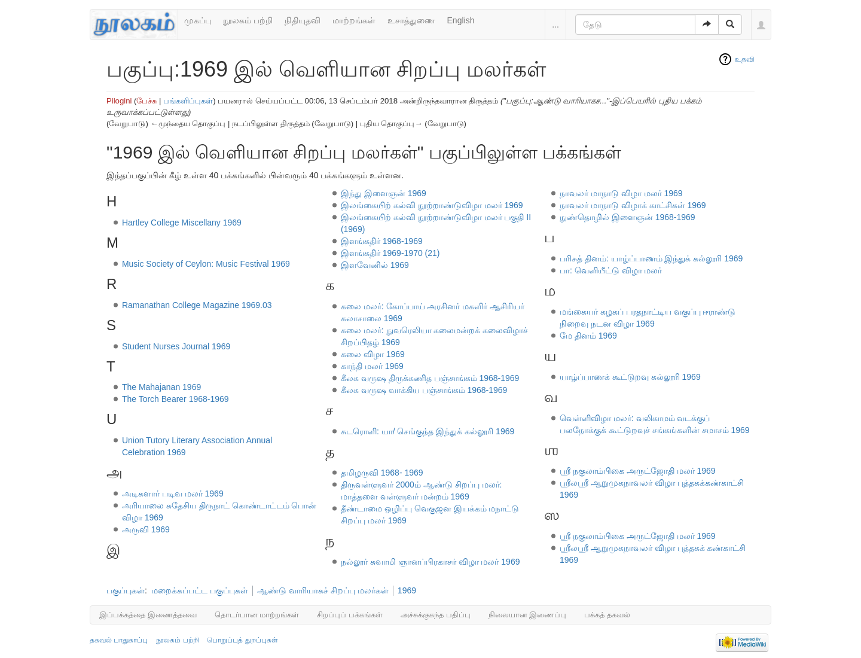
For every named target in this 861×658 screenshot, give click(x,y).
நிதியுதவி (302, 20)
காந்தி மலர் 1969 (372, 366)
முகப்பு (197, 20)
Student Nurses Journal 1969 (176, 346)
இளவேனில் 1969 (375, 265)
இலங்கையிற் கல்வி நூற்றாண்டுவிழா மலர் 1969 (432, 205)
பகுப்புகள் (125, 590)
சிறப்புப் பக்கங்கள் (350, 614)
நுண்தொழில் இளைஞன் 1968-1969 (627, 217)
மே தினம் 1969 (588, 335)
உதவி (745, 59)
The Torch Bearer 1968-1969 (175, 399)
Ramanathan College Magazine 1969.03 (197, 305)
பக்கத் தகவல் (607, 614)
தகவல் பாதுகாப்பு (119, 640)
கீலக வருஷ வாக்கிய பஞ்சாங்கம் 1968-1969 (424, 390)
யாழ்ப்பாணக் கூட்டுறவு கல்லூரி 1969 (630, 377)
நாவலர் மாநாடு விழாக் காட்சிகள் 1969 (633, 205)
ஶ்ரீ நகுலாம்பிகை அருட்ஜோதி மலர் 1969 (638, 471)
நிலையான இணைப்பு (527, 614)
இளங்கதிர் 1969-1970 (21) (390, 253)
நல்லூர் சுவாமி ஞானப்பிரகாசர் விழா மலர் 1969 (430, 561)
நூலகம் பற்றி (248, 20)
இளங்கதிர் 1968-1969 (382, 241)
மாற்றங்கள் (353, 20)
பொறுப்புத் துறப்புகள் (242, 640)
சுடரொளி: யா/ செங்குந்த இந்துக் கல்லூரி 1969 (427, 431)
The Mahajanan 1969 (161, 387)
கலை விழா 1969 (373, 354)
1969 (407, 590)
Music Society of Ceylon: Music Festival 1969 (206, 264)
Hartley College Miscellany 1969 (182, 222)
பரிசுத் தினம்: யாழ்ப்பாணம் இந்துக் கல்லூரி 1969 (651, 258)
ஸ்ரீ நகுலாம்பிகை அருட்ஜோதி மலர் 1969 (638, 536)
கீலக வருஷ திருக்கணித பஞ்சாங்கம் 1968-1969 (430, 378)
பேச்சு (146, 100)
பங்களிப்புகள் (188, 100)
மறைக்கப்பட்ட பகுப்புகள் (199, 590)
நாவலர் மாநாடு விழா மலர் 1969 (621, 193)
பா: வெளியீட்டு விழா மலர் (611, 270)
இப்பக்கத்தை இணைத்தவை (148, 614)
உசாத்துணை (411, 20)
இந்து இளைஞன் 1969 (383, 193)
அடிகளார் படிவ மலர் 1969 (173, 493)
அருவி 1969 (146, 529)
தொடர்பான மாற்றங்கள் (257, 614)
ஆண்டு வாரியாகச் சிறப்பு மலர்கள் (323, 590)
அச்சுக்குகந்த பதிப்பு (436, 614)
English (461, 20)
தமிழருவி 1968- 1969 (382, 472)
